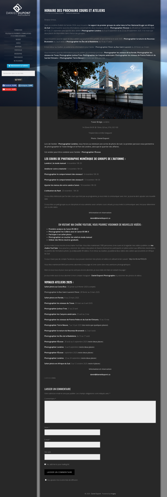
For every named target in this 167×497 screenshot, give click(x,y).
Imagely (113, 494)
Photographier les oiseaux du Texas (59, 303)
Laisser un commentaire (73, 13)
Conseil (53, 378)
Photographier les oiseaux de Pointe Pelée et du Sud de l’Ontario (71, 319)
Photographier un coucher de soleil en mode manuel (70, 237)
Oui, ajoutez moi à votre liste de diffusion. (61, 480)
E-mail (47, 439)
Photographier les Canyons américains (60, 314)
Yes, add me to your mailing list (56, 464)
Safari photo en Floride (53, 297)
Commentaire (50, 398)
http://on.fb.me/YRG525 (138, 259)
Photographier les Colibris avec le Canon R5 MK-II (69, 232)
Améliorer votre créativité (55, 169)
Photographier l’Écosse (119, 28)
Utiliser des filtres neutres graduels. (64, 240)
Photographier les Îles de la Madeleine (82, 41)
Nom (47, 427)
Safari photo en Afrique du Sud (57, 363)
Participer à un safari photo (60, 234)
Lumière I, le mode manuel (55, 163)
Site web (47, 452)
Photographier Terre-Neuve (72, 58)
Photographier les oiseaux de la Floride (120, 52)
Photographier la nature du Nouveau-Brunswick (64, 330)
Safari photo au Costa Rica (55, 287)
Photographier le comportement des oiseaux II (63, 180)
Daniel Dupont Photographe (103, 275)
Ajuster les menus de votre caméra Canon (61, 185)
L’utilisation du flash (52, 191)
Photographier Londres (91, 30)
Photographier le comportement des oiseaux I (63, 174)
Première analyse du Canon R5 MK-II (63, 229)
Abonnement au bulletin (18, 66)
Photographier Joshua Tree (55, 308)
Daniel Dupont (18, 10)
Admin (18, 80)
